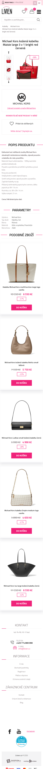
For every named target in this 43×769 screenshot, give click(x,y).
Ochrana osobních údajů (21, 679)
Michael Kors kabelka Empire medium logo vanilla (21, 512)
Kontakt (21, 695)
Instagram (31, 731)
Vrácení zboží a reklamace (21, 698)
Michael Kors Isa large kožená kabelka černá (21, 585)
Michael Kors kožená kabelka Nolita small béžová (21, 364)
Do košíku (21, 307)
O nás (21, 664)
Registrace (21, 671)
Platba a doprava (21, 675)
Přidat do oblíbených (24, 123)
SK (35, 3)
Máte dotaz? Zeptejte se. (21, 131)
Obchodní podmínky (21, 667)
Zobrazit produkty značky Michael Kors (21, 108)
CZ (39, 3)
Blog (21, 702)
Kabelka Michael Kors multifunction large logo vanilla (21, 288)
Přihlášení (19, 2)
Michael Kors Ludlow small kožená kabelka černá (21, 437)
